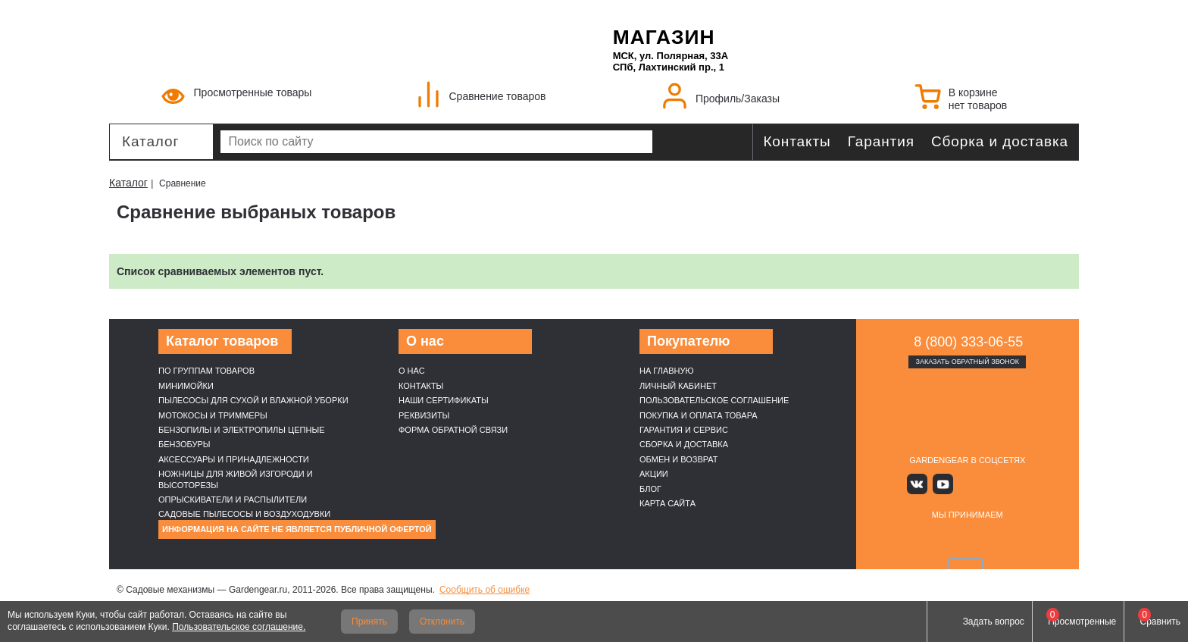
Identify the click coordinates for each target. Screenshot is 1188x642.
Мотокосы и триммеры (212, 415)
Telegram (1011, 483)
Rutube (989, 483)
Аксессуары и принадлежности (233, 459)
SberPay (1038, 539)
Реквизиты (424, 415)
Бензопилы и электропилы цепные (241, 429)
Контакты (796, 141)
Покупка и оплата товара (698, 415)
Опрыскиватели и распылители (232, 499)
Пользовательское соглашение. (238, 627)
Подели (984, 539)
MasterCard (931, 539)
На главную (666, 370)
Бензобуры (184, 444)
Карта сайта (667, 503)
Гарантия (881, 141)
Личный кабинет (678, 385)
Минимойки (186, 385)
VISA (895, 539)
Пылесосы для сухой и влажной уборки (253, 400)
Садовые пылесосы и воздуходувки (244, 513)
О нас (412, 370)
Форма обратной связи (453, 429)
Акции (653, 473)
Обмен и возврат (678, 459)
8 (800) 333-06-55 (968, 341)
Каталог (150, 141)
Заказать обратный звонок (967, 361)
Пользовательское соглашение (714, 400)
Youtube (945, 483)
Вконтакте (923, 483)
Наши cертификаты (444, 400)
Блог (650, 488)
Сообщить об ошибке (484, 589)
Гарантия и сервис (683, 429)
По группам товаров (206, 370)
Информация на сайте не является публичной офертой (297, 529)
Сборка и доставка (999, 141)
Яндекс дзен (967, 483)
